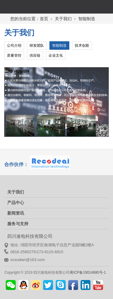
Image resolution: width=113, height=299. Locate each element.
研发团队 (37, 45)
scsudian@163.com (27, 259)
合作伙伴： (16, 164)
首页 (44, 18)
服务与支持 (17, 223)
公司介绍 (14, 45)
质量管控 (14, 55)
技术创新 (82, 45)
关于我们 (15, 192)
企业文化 (56, 55)
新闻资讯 (15, 213)
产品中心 (15, 202)
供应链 (35, 55)
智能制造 (59, 45)
